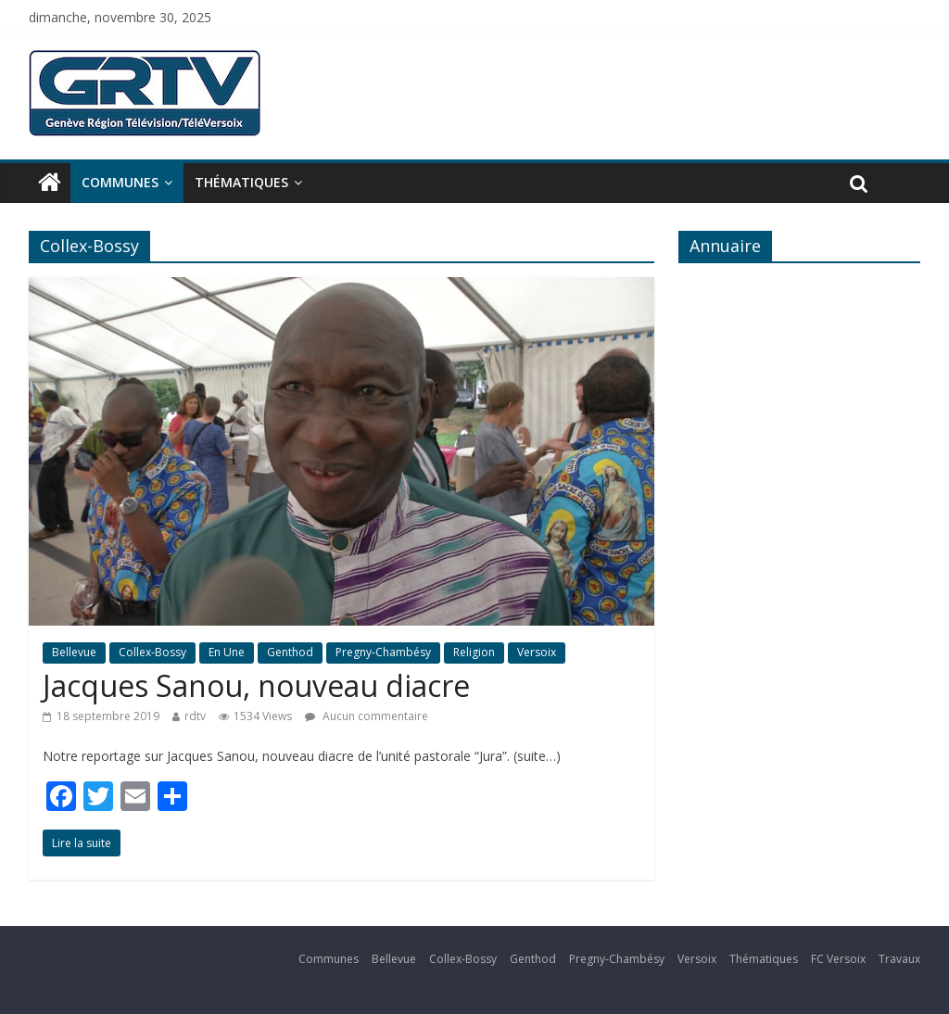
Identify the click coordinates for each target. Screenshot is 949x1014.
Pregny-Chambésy (383, 652)
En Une (227, 652)
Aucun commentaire (366, 716)
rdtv (195, 716)
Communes (120, 182)
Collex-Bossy (152, 652)
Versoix (536, 652)
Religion (474, 652)
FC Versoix (838, 959)
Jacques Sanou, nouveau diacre (256, 685)
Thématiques (241, 182)
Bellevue (74, 652)
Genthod (290, 652)
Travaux (899, 959)
